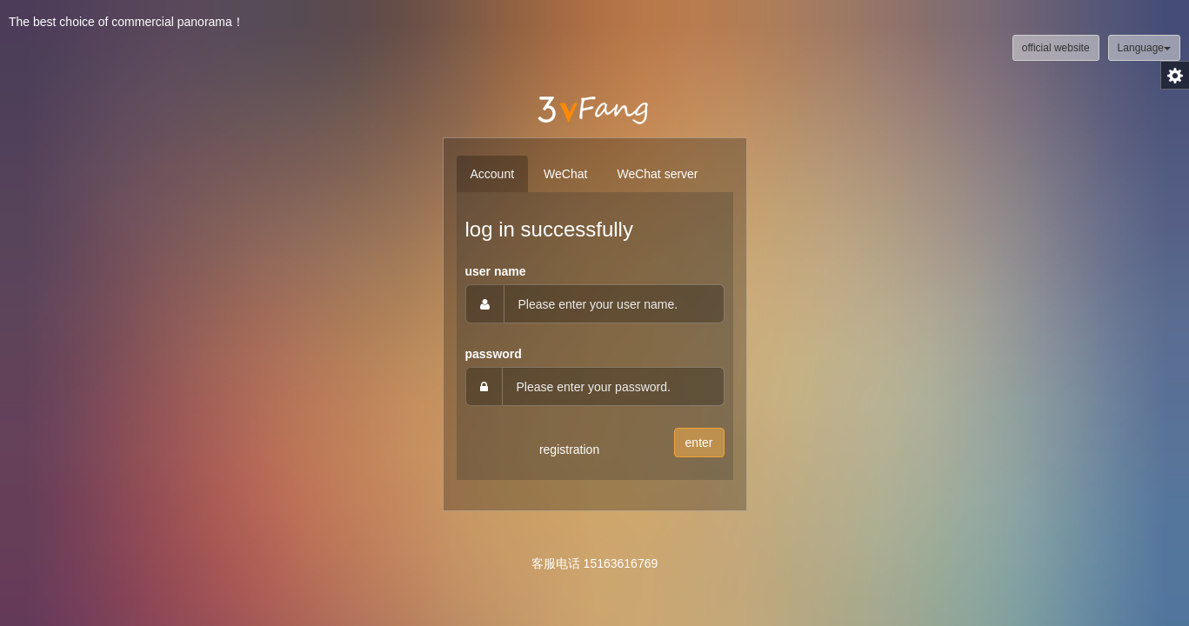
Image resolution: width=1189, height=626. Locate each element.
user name (495, 271)
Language (1144, 48)
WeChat (565, 174)
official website (1056, 48)
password (493, 354)
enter (699, 443)
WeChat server (657, 174)
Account (493, 174)
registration (569, 449)
